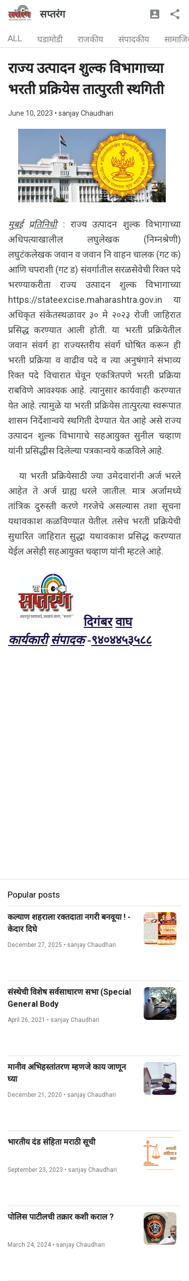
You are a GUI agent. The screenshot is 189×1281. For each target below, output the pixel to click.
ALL (15, 38)
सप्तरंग (52, 14)
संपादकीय (133, 39)
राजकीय (90, 39)
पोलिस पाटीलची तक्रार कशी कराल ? (61, 1217)
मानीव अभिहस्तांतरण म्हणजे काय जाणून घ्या (67, 1073)
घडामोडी (49, 39)
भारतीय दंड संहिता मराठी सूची (51, 1142)
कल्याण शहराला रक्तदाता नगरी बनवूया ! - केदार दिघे (69, 923)
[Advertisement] (94, 784)
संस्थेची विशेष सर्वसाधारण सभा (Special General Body (69, 998)
